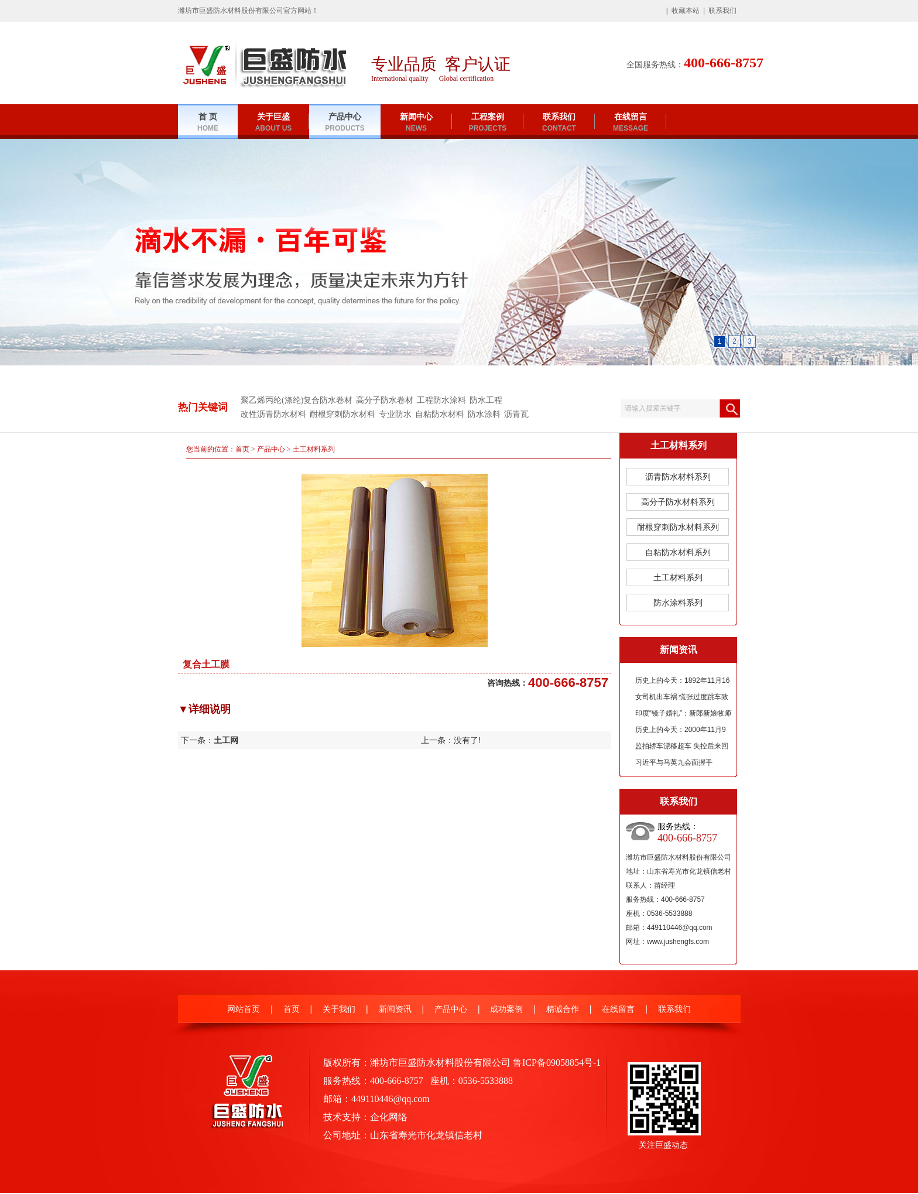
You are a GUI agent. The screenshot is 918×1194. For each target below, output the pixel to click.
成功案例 (506, 1009)
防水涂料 (484, 414)
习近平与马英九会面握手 (674, 762)
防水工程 (486, 400)
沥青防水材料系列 (678, 476)
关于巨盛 (273, 123)
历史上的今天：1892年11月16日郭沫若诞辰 (682, 682)
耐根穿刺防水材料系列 (678, 527)
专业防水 (395, 414)
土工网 (226, 740)
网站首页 (243, 1009)
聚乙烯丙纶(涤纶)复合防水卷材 (296, 400)
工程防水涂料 (441, 400)
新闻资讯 (395, 1009)
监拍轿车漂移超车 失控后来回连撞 (681, 748)
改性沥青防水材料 (273, 414)
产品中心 (344, 123)
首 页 (207, 123)
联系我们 (722, 10)
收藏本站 (686, 10)
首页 (242, 449)
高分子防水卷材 (384, 400)
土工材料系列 (314, 449)
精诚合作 (562, 1009)
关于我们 (339, 1009)
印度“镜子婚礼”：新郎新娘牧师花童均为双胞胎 (683, 715)
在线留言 (630, 123)
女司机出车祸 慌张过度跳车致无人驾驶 (681, 699)
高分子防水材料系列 (678, 502)
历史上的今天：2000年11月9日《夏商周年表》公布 (680, 732)
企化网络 (388, 1117)
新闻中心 (416, 123)
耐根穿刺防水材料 (342, 414)
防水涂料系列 (678, 602)
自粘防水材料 (439, 414)
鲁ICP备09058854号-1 (557, 1063)
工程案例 (488, 123)
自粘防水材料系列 (678, 552)
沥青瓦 (516, 414)
